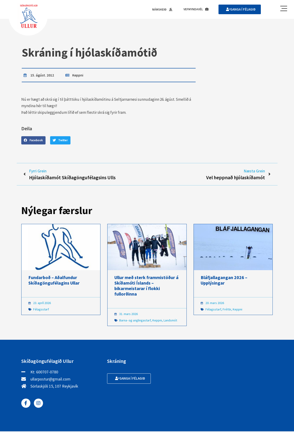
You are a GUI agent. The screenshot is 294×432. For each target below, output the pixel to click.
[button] (33, 140)
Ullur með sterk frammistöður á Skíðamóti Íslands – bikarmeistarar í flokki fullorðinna (146, 286)
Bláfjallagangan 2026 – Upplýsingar (224, 280)
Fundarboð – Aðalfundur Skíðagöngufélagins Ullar (54, 280)
